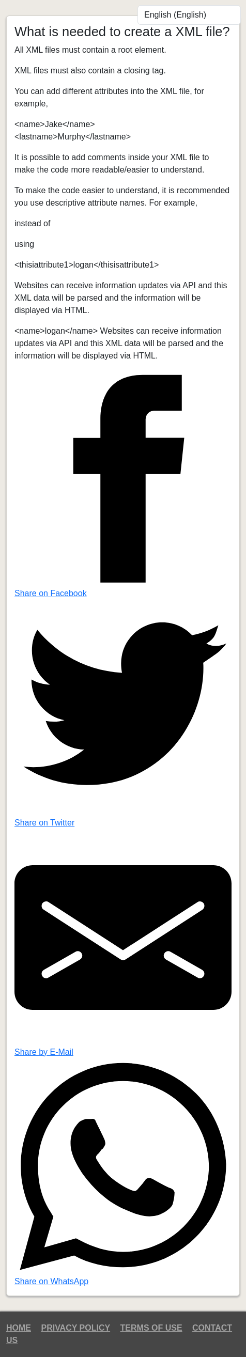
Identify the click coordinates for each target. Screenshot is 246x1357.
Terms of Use (151, 1327)
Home (18, 1327)
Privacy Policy (75, 1327)
